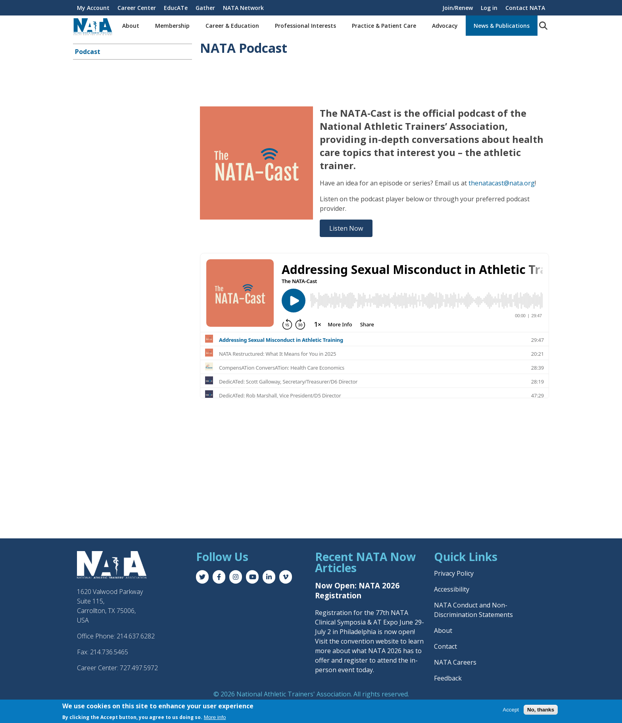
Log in (489, 8)
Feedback (448, 678)
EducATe (176, 8)
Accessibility (451, 589)
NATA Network (243, 8)
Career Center (136, 8)
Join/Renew (457, 8)
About (130, 25)
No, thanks (540, 710)
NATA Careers (455, 662)
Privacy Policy (454, 573)
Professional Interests (305, 25)
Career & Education (232, 25)
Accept (511, 710)
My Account (93, 8)
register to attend (370, 660)
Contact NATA (525, 8)
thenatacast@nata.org (501, 183)
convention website (370, 641)
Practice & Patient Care (384, 25)
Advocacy (445, 25)
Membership (172, 25)
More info (215, 717)
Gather (205, 8)
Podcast (87, 51)
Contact (445, 646)
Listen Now (346, 228)
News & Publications (502, 25)
